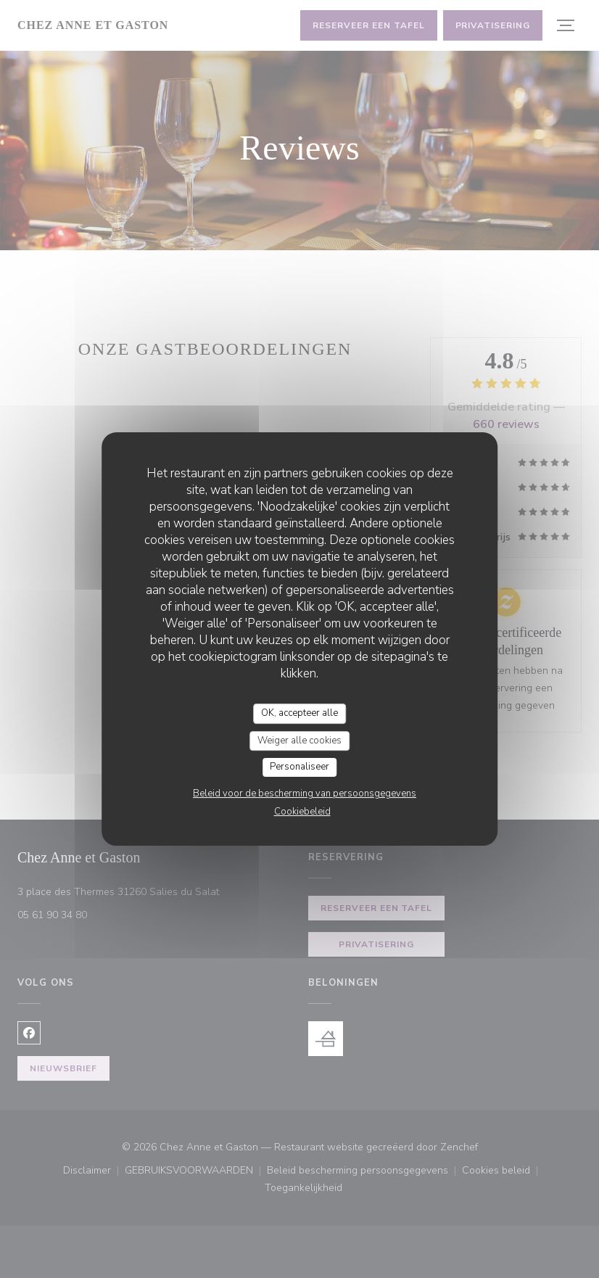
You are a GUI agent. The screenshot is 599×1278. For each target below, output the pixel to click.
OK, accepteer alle (299, 713)
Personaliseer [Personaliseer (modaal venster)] (299, 766)
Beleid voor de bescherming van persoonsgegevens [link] (304, 793)
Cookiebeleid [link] (302, 811)
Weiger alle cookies (299, 740)
